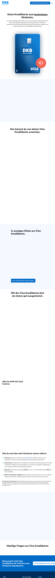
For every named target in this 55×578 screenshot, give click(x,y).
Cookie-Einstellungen (41, 573)
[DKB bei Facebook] (46, 566)
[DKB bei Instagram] (42, 566)
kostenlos (28, 417)
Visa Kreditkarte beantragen (23, 280)
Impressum (30, 573)
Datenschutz (22, 573)
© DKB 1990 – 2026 (11, 573)
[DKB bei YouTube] (38, 567)
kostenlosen (41, 14)
